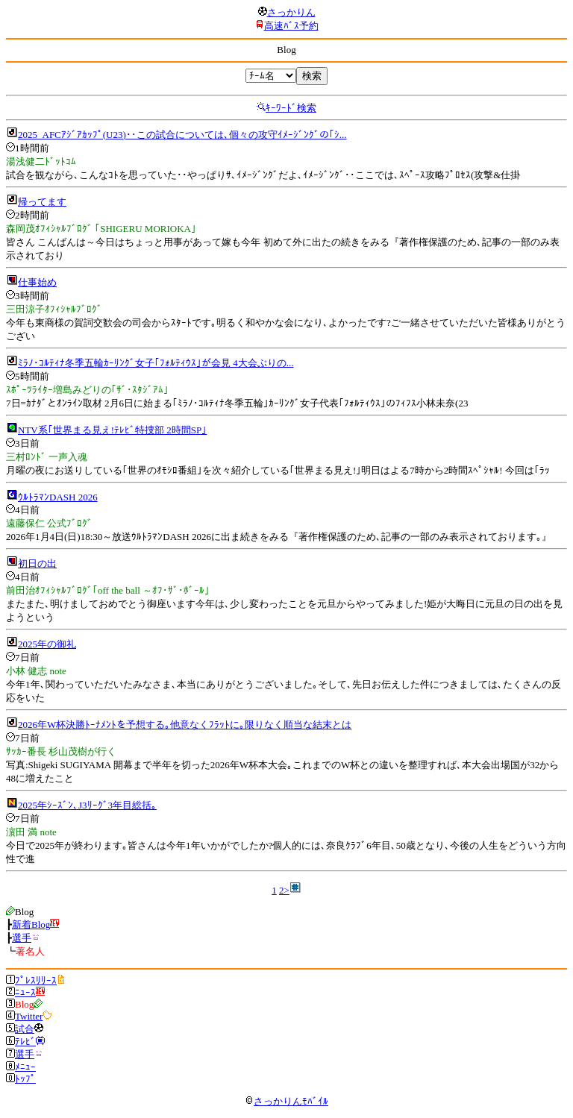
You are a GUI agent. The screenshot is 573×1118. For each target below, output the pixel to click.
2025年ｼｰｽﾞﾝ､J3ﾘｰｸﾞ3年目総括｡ (87, 805)
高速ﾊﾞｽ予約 (291, 25)
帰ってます (42, 201)
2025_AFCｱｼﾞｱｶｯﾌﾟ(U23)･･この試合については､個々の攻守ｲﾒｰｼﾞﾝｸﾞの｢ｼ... (182, 134)
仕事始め (37, 282)
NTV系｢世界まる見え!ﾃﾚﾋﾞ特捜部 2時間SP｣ (112, 430)
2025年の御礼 (47, 644)
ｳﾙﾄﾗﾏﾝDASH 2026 (58, 497)
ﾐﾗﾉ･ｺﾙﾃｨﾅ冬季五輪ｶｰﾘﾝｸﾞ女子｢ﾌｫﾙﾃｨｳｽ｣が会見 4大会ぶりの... (156, 362)
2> (284, 890)
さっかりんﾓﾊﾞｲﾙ (286, 1101)
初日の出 (37, 563)
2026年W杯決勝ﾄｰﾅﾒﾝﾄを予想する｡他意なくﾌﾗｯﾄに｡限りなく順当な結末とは (184, 724)
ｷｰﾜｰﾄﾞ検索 (291, 107)
